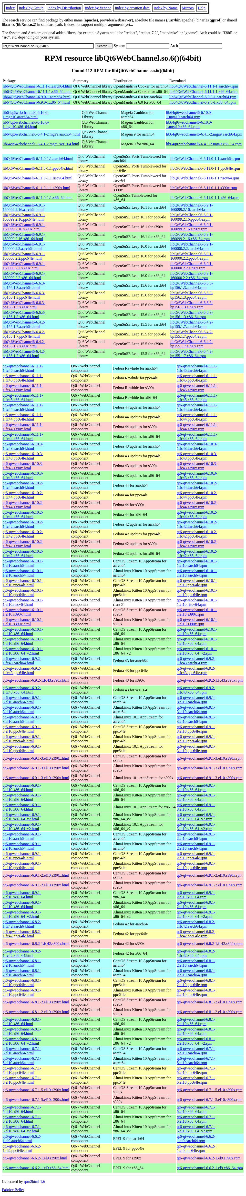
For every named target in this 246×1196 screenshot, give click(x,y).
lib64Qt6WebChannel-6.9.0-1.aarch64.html (37, 97)
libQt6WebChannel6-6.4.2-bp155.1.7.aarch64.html (24, 324)
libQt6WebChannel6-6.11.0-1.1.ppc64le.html (38, 168)
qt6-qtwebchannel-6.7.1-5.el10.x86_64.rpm (196, 1109)
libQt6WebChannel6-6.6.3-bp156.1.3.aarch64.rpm (191, 285)
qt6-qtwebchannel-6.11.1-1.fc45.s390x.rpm (197, 387)
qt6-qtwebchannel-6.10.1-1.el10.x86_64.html (23, 631)
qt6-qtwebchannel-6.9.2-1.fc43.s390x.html (36, 680)
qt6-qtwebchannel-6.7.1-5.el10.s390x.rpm (210, 1090)
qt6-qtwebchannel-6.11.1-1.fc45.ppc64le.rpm (197, 378)
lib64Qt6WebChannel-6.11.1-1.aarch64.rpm (203, 86)
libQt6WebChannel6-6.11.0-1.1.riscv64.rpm (204, 178)
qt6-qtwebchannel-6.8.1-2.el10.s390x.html (36, 1002)
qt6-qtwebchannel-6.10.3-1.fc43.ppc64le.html (23, 456)
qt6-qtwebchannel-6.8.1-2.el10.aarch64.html (22, 963)
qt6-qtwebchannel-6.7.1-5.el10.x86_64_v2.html (22, 1129)
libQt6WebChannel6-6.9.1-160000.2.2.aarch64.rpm (191, 246)
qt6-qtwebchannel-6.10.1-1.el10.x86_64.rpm (197, 631)
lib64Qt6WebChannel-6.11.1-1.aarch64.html (37, 86)
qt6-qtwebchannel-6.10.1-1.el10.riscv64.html (23, 602)
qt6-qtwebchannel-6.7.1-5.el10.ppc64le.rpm (196, 1070)
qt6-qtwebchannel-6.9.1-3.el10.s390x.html (36, 758)
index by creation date (132, 8)
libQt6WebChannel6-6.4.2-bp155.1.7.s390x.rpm (191, 344)
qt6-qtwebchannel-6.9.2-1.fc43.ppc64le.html (22, 670)
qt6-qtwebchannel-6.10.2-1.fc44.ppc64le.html (23, 495)
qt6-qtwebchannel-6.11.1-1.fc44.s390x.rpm (197, 426)
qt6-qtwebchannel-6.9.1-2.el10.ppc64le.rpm (196, 856)
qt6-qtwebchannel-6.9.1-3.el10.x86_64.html (22, 787)
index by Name (166, 8)
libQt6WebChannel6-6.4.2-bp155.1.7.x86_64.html (24, 353)
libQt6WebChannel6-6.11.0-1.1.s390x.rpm (203, 188)
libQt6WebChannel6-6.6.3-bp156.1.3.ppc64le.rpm (191, 295)
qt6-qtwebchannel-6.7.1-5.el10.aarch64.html (22, 1051)
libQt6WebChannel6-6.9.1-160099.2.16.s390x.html (24, 227)
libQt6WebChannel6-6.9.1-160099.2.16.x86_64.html (24, 236)
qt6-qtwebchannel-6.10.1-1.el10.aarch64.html (23, 563)
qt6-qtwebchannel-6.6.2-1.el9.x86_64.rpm (210, 1168)
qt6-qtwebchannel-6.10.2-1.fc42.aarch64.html (23, 524)
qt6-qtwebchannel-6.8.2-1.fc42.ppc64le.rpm (196, 934)
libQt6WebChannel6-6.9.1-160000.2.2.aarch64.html (24, 246)
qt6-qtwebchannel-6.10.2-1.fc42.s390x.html (23, 543)
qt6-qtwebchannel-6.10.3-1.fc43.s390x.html (23, 465)
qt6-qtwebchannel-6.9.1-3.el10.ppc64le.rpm (196, 729)
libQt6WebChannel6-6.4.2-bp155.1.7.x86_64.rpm (191, 353)
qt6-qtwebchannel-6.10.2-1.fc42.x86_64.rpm (197, 553)
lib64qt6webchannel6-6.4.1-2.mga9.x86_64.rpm (204, 144)
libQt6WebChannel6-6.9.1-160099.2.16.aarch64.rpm (191, 207)
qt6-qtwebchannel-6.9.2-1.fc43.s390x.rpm (210, 680)
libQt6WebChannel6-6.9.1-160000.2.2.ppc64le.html (24, 256)
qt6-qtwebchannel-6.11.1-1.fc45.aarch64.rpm (197, 368)
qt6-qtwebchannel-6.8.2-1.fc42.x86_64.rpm (196, 953)
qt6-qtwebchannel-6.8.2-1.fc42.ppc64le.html (22, 934)
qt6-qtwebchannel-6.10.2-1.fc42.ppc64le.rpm (197, 534)
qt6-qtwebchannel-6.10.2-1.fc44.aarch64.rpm (197, 485)
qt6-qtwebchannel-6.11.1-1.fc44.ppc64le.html (23, 417)
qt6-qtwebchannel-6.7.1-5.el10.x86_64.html (22, 1109)
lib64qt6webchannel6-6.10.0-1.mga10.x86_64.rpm (189, 124)
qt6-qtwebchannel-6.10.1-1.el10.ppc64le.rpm (197, 582)
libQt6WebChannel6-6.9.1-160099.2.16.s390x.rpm (191, 227)
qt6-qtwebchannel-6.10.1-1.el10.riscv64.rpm (197, 602)
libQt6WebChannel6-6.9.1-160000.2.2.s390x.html (24, 266)
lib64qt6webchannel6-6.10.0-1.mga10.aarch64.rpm (189, 114)
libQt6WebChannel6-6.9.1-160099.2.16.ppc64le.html (24, 217)
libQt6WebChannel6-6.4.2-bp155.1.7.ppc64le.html (24, 334)
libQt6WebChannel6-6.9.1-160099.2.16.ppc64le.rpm (191, 217)
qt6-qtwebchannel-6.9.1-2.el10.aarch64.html (22, 836)
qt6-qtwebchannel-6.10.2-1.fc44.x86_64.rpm (197, 514)
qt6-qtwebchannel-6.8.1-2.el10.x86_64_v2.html (22, 1041)
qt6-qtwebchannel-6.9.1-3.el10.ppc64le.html (22, 729)
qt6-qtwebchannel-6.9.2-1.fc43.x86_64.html (22, 690)
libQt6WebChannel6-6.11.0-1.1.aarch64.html (38, 159)
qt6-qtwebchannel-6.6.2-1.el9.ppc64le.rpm (196, 1148)
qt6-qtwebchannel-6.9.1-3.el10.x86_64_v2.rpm (196, 817)
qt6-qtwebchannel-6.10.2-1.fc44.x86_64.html (23, 514)
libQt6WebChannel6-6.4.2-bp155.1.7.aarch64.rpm (191, 324)
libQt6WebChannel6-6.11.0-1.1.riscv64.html (37, 178)
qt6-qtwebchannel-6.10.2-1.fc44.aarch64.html (23, 485)
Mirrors (188, 8)
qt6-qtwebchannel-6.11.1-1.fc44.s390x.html (23, 426)
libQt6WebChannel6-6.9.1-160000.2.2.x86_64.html (24, 275)
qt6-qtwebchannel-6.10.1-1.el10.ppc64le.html (23, 582)
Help (201, 8)
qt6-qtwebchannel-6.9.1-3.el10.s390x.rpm (210, 758)
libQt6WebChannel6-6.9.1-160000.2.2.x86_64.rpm (191, 275)
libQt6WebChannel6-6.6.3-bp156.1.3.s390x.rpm (191, 305)
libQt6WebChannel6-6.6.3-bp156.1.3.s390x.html (24, 305)
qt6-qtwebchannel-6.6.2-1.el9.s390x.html (35, 1158)
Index (10, 8)
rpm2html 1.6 (34, 1181)
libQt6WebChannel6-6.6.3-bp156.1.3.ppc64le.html (24, 295)
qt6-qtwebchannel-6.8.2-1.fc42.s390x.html (36, 943)
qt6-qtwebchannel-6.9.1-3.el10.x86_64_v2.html (22, 817)
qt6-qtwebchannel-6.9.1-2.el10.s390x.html (36, 875)
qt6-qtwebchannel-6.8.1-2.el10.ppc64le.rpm (196, 982)
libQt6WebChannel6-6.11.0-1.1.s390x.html (36, 188)
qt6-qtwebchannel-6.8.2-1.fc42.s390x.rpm (210, 943)
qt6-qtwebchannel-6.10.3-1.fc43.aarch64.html (23, 446)
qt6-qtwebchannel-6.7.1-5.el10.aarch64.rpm (196, 1051)
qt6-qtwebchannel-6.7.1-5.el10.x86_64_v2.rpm (196, 1129)
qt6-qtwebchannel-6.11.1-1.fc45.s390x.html (23, 387)
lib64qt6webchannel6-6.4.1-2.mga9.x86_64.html (41, 144)
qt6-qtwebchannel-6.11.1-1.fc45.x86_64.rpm (197, 397)
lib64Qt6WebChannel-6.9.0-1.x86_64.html (36, 102)
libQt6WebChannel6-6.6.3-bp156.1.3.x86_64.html (24, 314)
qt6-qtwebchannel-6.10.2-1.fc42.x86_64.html (23, 553)
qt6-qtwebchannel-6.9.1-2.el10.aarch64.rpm (196, 836)
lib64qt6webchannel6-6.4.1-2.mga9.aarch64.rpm (204, 134)
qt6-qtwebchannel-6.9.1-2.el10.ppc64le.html (22, 856)
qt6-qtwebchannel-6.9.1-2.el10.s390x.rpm (210, 875)
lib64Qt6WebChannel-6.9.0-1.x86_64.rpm (202, 102)
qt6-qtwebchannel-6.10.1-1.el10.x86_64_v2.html (23, 651)
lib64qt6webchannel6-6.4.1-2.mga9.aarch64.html (41, 134)
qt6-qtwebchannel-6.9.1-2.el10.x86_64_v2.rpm (196, 914)
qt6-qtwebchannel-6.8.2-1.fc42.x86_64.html (22, 953)
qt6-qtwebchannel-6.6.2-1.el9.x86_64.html (36, 1168)
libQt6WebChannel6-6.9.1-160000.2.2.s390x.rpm (191, 266)
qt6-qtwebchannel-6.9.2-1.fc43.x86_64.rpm (196, 690)
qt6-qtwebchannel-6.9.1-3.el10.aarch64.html (22, 700)
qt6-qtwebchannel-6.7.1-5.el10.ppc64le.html (22, 1070)
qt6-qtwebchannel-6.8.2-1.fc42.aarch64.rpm (196, 924)
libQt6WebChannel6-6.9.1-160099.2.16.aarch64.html (24, 207)
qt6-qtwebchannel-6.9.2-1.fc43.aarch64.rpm (196, 661)
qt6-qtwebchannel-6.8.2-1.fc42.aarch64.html (22, 924)
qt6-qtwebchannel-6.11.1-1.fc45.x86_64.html (23, 397)
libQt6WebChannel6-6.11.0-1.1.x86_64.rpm (204, 198)
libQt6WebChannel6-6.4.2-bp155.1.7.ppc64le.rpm (191, 334)
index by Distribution (64, 8)
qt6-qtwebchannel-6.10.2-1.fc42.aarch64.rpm (197, 524)
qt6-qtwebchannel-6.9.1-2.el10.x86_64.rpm (196, 895)
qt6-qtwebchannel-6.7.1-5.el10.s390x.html (36, 1090)
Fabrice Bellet (13, 1190)
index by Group (31, 8)
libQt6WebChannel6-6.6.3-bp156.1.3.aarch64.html (24, 285)
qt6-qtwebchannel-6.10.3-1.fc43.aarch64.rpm (197, 446)
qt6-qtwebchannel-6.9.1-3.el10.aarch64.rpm (196, 700)
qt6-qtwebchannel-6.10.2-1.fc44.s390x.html (23, 504)
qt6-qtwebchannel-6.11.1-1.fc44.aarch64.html (23, 407)
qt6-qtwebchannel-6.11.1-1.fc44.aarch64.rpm (197, 407)
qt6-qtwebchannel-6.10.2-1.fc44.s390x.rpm (197, 504)
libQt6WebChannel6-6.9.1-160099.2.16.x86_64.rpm (191, 236)
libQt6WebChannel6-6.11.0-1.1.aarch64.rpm (205, 159)
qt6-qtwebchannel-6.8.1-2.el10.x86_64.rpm (196, 1021)
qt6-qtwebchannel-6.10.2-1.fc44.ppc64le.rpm (197, 495)
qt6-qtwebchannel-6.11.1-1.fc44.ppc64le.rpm (197, 417)
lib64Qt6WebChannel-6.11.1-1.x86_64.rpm (203, 91)
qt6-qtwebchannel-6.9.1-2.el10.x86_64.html (22, 895)
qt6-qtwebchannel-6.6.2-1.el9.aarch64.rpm (196, 1138)
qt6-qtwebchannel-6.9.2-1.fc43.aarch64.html (22, 661)
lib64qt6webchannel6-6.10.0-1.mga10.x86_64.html (26, 124)
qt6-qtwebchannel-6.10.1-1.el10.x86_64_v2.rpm (197, 651)
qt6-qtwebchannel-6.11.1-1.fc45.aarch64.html (23, 368)
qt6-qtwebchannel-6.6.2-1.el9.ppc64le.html (22, 1148)
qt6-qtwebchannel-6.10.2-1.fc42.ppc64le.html (23, 534)
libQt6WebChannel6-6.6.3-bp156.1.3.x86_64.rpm (191, 314)
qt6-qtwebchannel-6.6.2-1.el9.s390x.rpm (209, 1158)
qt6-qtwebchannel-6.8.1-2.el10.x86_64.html (22, 1021)
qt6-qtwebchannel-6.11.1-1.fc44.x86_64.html (23, 436)
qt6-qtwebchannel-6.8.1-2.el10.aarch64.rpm (196, 963)
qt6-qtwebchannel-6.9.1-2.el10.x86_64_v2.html (22, 914)
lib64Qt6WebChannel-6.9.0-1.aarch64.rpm (202, 97)
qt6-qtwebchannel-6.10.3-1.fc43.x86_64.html (23, 475)
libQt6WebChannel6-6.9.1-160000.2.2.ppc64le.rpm (191, 256)
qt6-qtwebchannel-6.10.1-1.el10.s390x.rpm (197, 612)
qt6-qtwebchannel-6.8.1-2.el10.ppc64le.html (22, 982)
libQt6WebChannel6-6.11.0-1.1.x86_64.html (38, 198)
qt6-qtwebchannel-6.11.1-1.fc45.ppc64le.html (23, 378)
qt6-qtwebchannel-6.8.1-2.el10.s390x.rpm (210, 1002)
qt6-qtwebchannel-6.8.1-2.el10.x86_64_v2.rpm (196, 1041)
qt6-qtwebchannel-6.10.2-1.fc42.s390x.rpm (197, 543)
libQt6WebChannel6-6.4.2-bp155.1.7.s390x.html (24, 344)
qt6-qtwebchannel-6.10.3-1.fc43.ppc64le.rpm (197, 456)
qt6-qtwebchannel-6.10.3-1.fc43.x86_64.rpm (197, 475)
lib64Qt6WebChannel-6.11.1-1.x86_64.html (37, 91)
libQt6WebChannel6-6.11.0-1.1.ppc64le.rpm (205, 168)
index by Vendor (98, 8)
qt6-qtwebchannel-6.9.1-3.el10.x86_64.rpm (196, 787)
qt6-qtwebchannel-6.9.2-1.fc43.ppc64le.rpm (196, 670)
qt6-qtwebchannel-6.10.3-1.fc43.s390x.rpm (197, 465)
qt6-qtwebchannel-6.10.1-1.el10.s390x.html (23, 612)
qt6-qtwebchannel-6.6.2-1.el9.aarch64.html (22, 1138)
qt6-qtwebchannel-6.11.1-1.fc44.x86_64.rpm (197, 436)
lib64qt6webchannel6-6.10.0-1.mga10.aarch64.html (26, 114)
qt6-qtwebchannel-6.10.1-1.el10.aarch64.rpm (197, 563)
